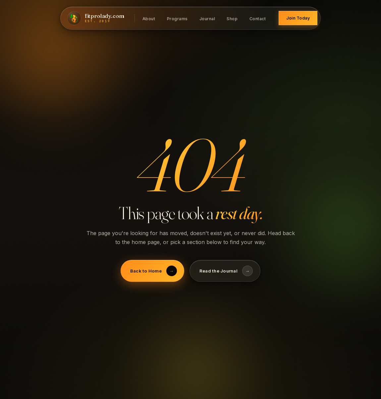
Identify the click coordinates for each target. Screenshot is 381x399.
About (148, 18)
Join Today (298, 18)
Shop (232, 18)
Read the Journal (226, 271)
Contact (257, 18)
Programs (177, 18)
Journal (207, 18)
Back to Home (153, 271)
